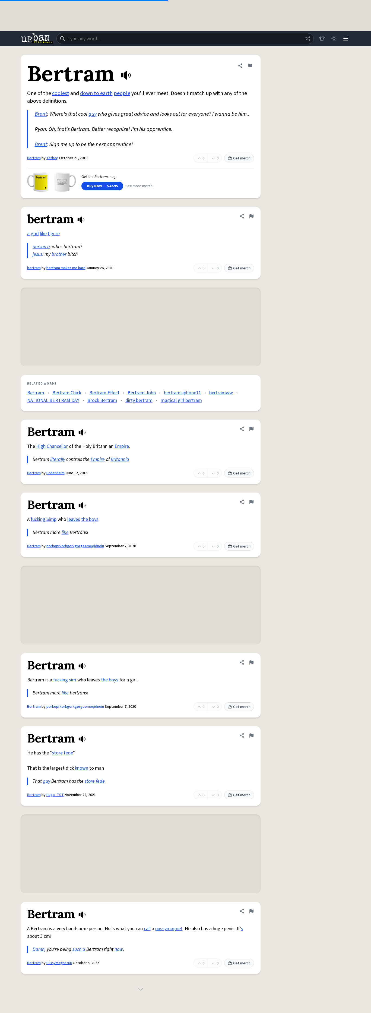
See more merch (139, 186)
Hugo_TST (55, 795)
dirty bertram (139, 400)
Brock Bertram (102, 400)
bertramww (221, 392)
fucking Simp (43, 519)
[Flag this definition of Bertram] (249, 65)
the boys (90, 519)
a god (33, 233)
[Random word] (307, 38)
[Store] (322, 38)
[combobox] (185, 38)
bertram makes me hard (65, 268)
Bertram (34, 158)
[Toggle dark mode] (334, 38)
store (57, 753)
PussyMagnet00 (59, 963)
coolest (60, 93)
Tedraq (52, 158)
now (119, 949)
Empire (122, 446)
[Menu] (346, 38)
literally (57, 459)
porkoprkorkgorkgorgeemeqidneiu (75, 546)
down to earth (96, 93)
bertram (34, 268)
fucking (60, 680)
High (41, 446)
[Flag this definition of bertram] (251, 216)
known (81, 768)
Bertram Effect (104, 392)
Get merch (239, 158)
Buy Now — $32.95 (102, 186)
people (122, 93)
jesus (37, 254)
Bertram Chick (66, 392)
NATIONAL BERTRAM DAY (53, 400)
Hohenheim (55, 473)
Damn (39, 949)
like (43, 233)
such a (78, 949)
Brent (41, 114)
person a (41, 246)
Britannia (120, 459)
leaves (73, 519)
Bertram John (142, 392)
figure (54, 233)
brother (59, 254)
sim (72, 680)
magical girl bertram (181, 400)
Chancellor (57, 446)
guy (92, 114)
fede (68, 753)
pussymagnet (169, 928)
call (147, 928)
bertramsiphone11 (182, 392)
